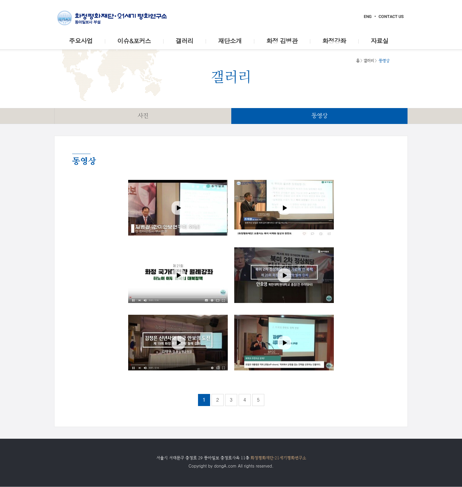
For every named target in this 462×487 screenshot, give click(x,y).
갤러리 (368, 60)
